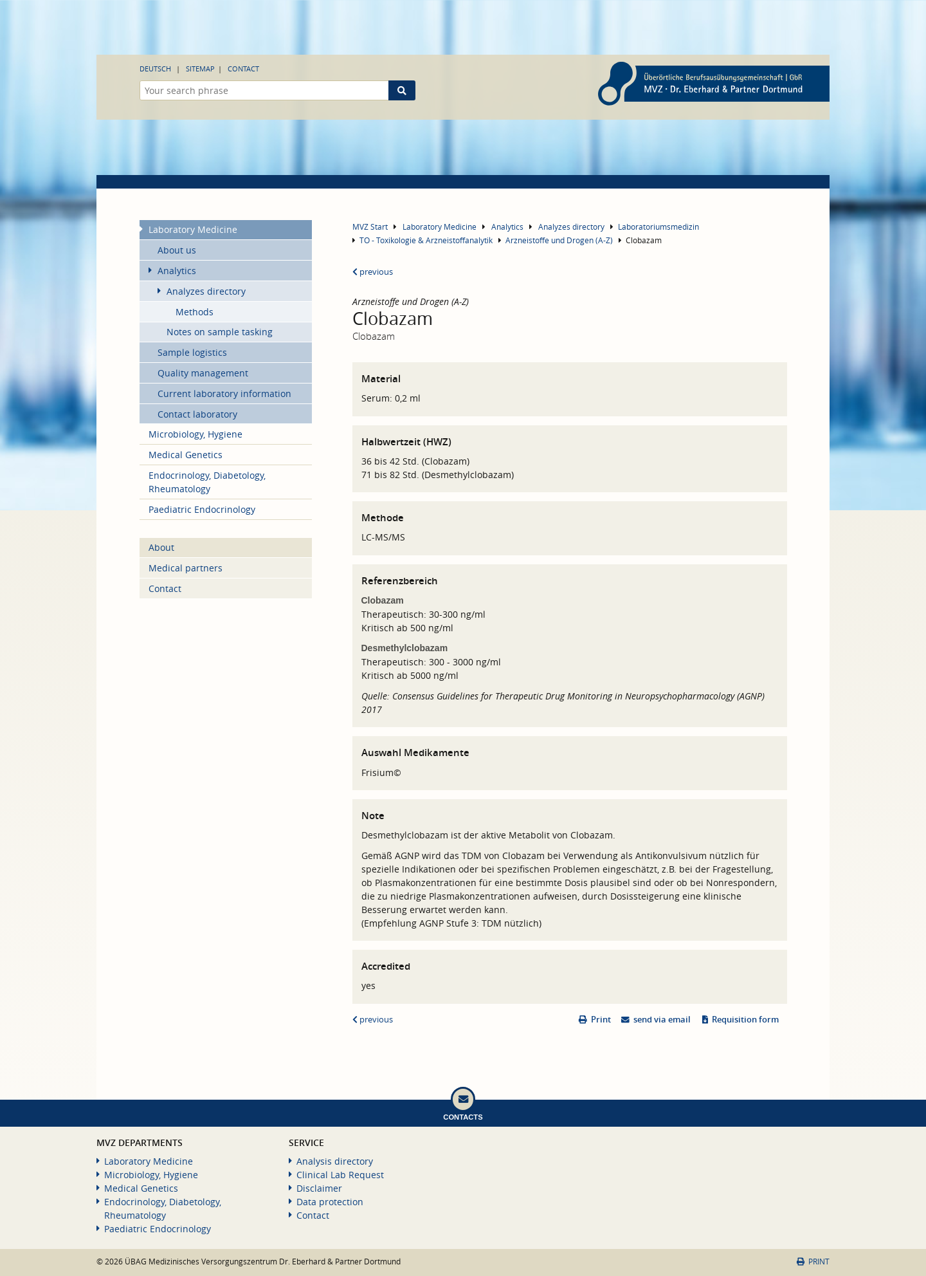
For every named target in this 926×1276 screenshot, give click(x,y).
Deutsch (155, 68)
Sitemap (200, 68)
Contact (243, 68)
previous (372, 271)
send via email (662, 1019)
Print (601, 1019)
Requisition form (745, 1019)
